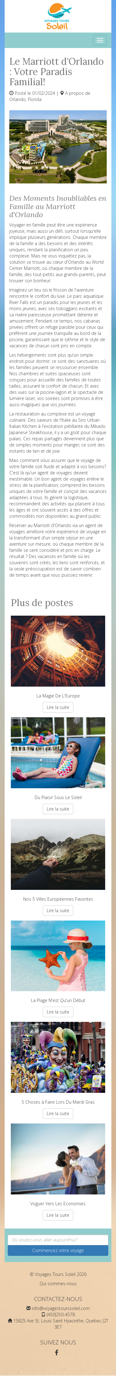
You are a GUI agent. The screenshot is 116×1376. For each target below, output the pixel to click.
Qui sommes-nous (58, 1283)
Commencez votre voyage (58, 1250)
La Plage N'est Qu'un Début (58, 962)
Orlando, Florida (25, 99)
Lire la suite (58, 707)
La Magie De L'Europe (58, 657)
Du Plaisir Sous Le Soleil (58, 758)
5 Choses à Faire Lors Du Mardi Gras (58, 1063)
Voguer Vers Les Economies (58, 1165)
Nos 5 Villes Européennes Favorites (58, 860)
